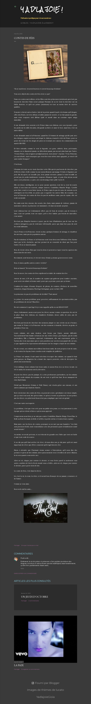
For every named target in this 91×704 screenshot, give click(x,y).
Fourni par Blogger (45, 683)
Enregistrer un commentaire (25, 573)
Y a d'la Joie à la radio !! (41, 23)
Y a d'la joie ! (42, 9)
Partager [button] (17, 545)
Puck (23, 558)
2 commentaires (33, 601)
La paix (19, 665)
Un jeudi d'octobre (34, 596)
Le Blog (24, 23)
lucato (60, 689)
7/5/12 (22, 568)
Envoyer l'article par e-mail (29, 545)
